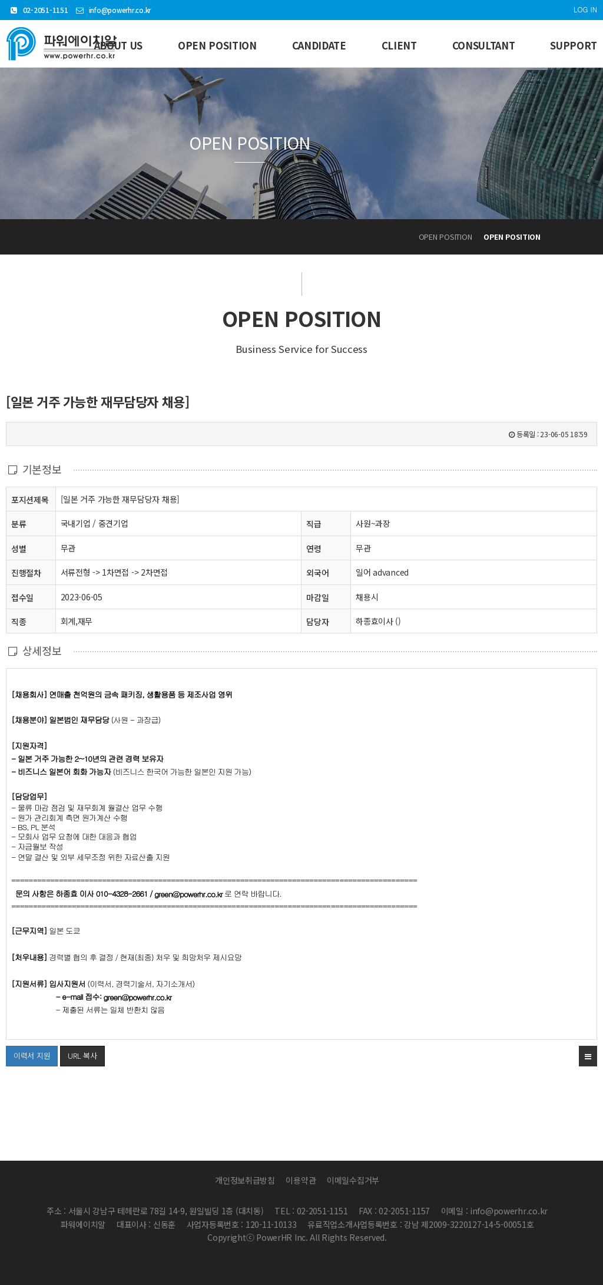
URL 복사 (82, 1055)
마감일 (317, 597)
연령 (313, 548)
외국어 (317, 573)
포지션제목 (30, 499)
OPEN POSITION (217, 45)
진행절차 (26, 572)
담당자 (317, 621)
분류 (18, 523)
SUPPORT (573, 45)
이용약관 (301, 1180)
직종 (18, 621)
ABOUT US (118, 45)
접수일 (22, 597)
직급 (313, 524)
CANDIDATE (319, 45)
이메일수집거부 (353, 1180)
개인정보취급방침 (245, 1180)
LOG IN (585, 9)
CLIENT (399, 45)
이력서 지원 (28, 1053)
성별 (18, 548)
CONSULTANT (483, 45)
